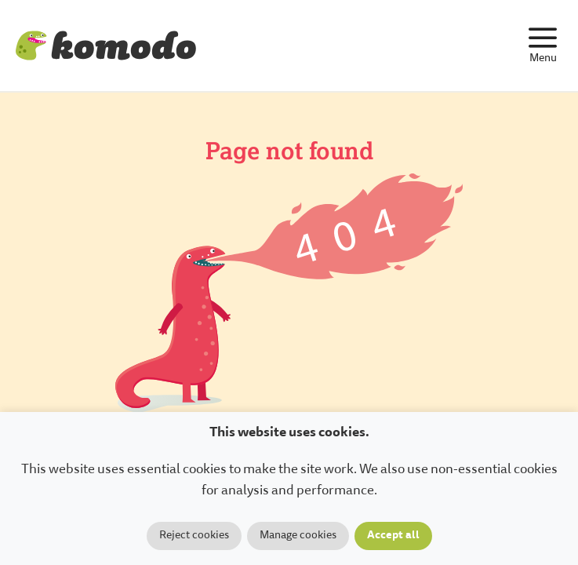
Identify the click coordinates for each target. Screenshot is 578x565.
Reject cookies (194, 535)
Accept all (393, 535)
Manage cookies (298, 535)
